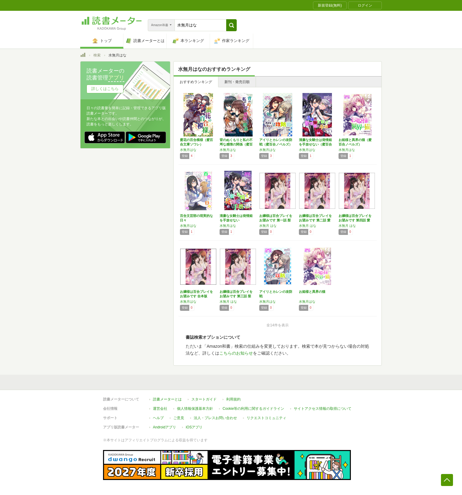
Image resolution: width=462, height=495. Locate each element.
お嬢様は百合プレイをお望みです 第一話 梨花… (275, 220)
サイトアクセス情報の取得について (322, 408)
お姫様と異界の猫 (312, 291)
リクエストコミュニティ (266, 418)
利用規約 (233, 399)
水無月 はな (268, 225)
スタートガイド (204, 399)
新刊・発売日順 (237, 82)
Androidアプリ (164, 427)
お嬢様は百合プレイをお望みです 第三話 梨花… (236, 296)
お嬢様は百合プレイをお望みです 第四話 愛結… (355, 220)
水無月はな (188, 150)
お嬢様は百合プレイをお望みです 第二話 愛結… (315, 220)
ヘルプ (158, 418)
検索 (97, 55)
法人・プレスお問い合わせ (215, 418)
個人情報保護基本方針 (195, 408)
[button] (231, 25)
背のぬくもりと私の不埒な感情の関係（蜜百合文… (236, 144)
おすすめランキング (196, 82)
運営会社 (160, 408)
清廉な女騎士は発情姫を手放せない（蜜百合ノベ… (315, 144)
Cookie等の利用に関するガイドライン (253, 408)
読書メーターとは (167, 399)
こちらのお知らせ (236, 353)
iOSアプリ (194, 427)
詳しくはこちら (105, 88)
